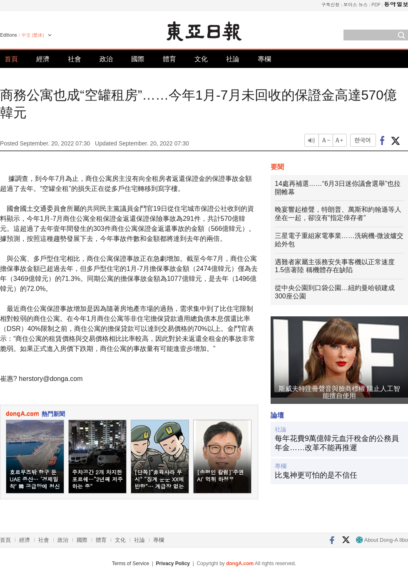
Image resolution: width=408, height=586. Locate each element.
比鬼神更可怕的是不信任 (316, 475)
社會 (74, 59)
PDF (376, 4)
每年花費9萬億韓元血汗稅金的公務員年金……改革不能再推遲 (337, 443)
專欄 (264, 59)
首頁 (11, 59)
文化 (201, 59)
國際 (137, 59)
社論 (232, 59)
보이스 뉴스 (355, 4)
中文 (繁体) (33, 35)
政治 (106, 59)
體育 (169, 59)
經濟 (43, 59)
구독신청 (330, 4)
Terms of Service (130, 563)
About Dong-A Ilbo (382, 540)
